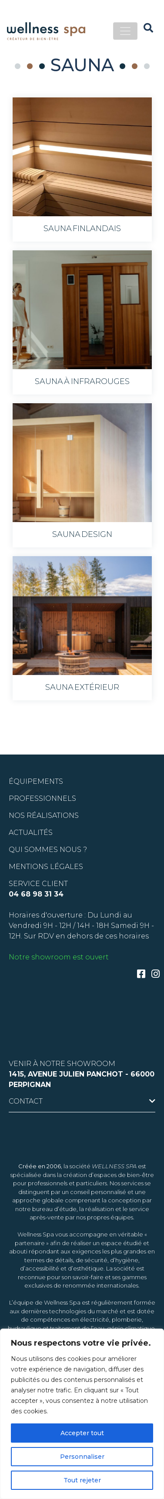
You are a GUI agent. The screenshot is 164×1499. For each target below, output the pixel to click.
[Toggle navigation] (125, 31)
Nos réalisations (44, 815)
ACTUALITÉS (31, 832)
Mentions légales (46, 866)
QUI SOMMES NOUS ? (48, 849)
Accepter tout (82, 1433)
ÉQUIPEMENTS (36, 781)
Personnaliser (82, 1457)
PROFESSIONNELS (42, 798)
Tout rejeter (82, 1480)
